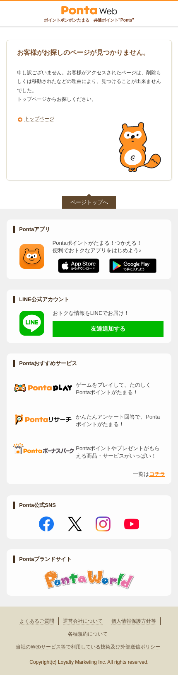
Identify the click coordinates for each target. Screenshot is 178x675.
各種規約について (88, 634)
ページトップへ (89, 202)
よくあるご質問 (36, 621)
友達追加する (108, 328)
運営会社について (83, 621)
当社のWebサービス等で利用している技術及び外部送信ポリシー (88, 647)
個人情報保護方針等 (133, 621)
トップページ (39, 119)
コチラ (157, 474)
